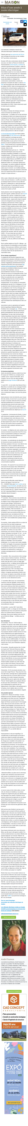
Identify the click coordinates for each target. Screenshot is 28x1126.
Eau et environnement (18, 18)
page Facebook (13, 380)
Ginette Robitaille (11, 486)
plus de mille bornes (14, 135)
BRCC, (3, 144)
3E (16, 309)
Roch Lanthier (19, 484)
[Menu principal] (2, 2)
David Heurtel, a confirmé (16, 64)
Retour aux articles (8, 917)
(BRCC (9, 895)
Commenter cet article (7, 23)
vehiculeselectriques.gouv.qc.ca (9, 913)
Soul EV (25, 193)
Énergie (25, 18)
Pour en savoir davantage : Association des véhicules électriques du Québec (12, 902)
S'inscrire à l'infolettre (14, 991)
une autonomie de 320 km (17, 54)
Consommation (10, 18)
